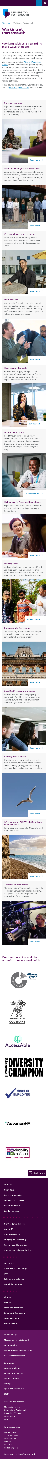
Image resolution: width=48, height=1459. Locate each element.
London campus (11, 1211)
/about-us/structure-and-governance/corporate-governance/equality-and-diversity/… (24, 980)
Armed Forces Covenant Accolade (24, 1011)
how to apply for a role (19, 87)
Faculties (8, 1302)
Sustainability (10, 1323)
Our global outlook (13, 1284)
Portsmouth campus (13, 1373)
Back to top (37, 1173)
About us (6, 23)
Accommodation (12, 1205)
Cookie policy (10, 1334)
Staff (6, 1393)
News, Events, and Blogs (15, 1268)
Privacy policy (10, 1345)
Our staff (8, 1229)
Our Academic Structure (15, 1224)
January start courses (14, 1200)
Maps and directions (13, 1307)
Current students (12, 1368)
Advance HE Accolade (24, 1123)
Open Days (9, 1189)
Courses (8, 1184)
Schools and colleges (14, 1279)
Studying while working (15, 1239)
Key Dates (9, 1263)
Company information (14, 1313)
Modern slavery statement (16, 1340)
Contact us (9, 1363)
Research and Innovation (15, 1245)
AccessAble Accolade (24, 1041)
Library (7, 1383)
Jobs (6, 1273)
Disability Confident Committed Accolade (24, 1153)
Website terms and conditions (18, 1350)
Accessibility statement (15, 1355)
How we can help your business (18, 1250)
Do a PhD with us (12, 1234)
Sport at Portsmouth (14, 1388)
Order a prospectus (13, 1195)
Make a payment (12, 1318)
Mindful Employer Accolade (24, 1094)
